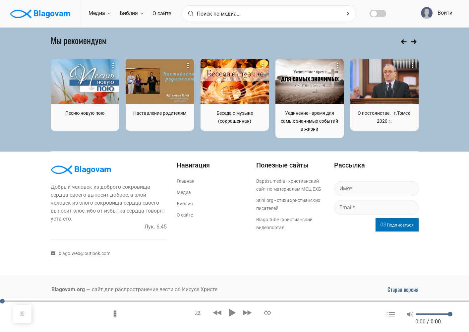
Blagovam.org (68, 289)
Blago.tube (267, 219)
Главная (186, 181)
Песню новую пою (84, 113)
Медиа (99, 13)
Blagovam (40, 14)
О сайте (161, 13)
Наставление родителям (159, 113)
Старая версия (403, 290)
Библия (132, 13)
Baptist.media (270, 181)
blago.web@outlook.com (80, 253)
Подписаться (397, 225)
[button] (198, 312)
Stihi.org (264, 200)
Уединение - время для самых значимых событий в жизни (309, 121)
